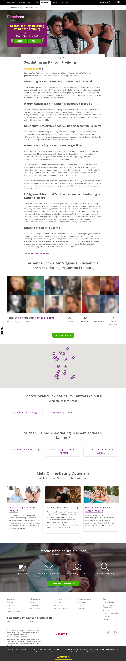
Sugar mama (81, 608)
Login (113, 3)
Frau (34, 41)
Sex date (33, 602)
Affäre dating (57, 3)
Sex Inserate (81, 602)
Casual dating (35, 608)
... (66, 2)
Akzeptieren (63, 657)
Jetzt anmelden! (101, 3)
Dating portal (58, 602)
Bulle (38, 8)
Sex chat (21, 3)
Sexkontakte (33, 3)
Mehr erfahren (63, 335)
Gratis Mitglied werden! (63, 583)
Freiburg (29, 8)
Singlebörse (81, 605)
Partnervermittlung (60, 608)
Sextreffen (11, 3)
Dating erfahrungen (60, 599)
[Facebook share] (2, 332)
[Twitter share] (2, 329)
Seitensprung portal (84, 599)
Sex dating (45, 3)
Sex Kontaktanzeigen (38, 605)
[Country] (118, 2)
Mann (20, 41)
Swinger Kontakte (13, 611)
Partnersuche (58, 605)
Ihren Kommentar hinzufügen (36, 254)
